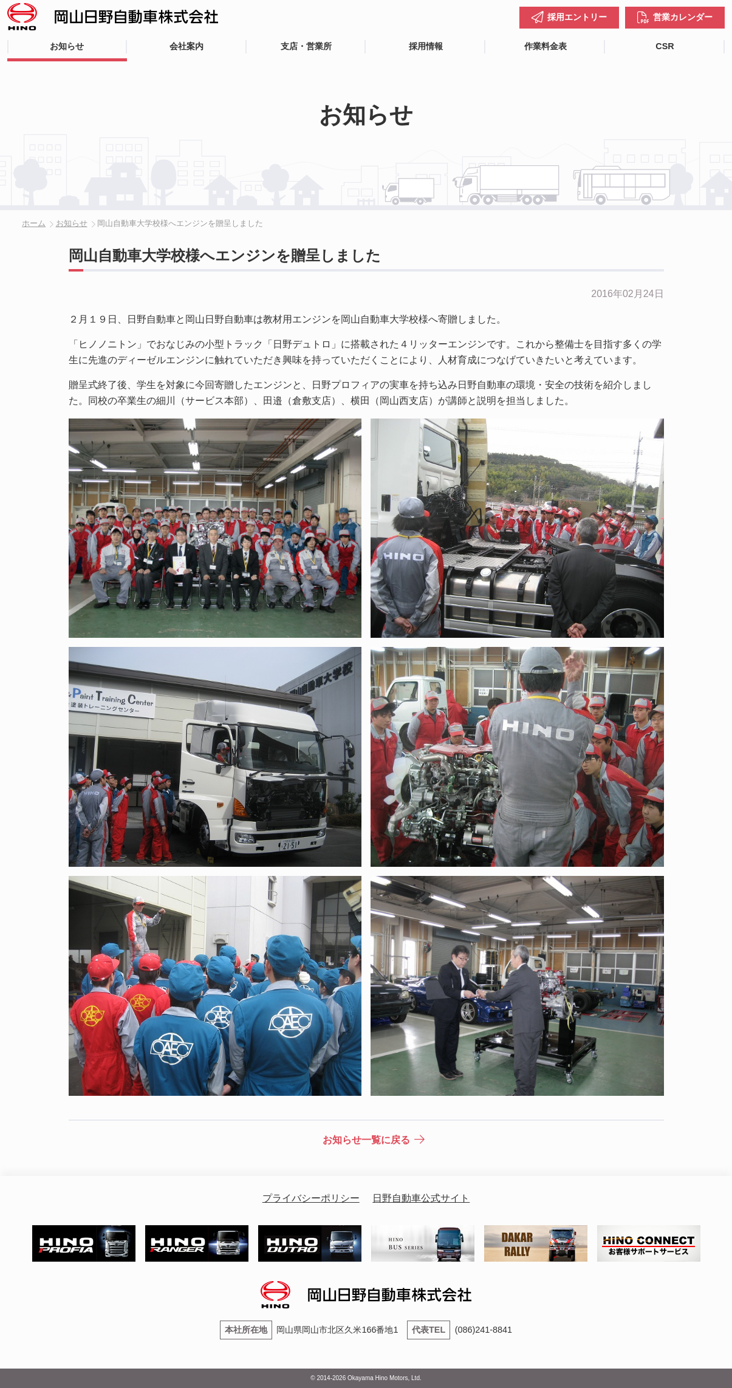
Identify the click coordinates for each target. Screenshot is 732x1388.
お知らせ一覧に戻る (366, 1140)
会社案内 (186, 46)
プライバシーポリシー (311, 1198)
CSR (664, 46)
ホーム (34, 223)
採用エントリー (577, 17)
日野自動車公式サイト (421, 1198)
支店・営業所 (306, 46)
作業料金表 (545, 46)
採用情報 (426, 46)
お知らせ (67, 46)
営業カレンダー (683, 17)
